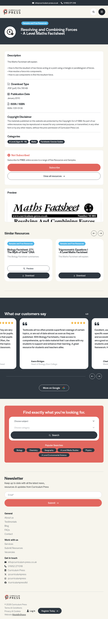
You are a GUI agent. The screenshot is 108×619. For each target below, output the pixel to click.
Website (15, 614)
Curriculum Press (16, 570)
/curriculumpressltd (18, 582)
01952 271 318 (70, 3)
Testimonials (10, 521)
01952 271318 (15, 566)
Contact (8, 534)
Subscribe (54, 167)
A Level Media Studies (69, 450)
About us (9, 517)
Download (28, 275)
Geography (49, 450)
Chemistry (33, 450)
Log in (31, 610)
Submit (53, 502)
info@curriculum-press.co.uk (46, 3)
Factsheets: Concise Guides (52, 141)
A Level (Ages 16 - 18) (18, 141)
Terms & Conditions (13, 607)
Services (8, 543)
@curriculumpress (17, 574)
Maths (33, 141)
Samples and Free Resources (35, 23)
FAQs (7, 529)
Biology (19, 450)
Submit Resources (13, 548)
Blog (6, 525)
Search (54, 435)
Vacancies (9, 552)
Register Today (49, 610)
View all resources (54, 176)
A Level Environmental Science (54, 455)
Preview (28, 268)
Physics (89, 450)
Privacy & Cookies (12, 611)
